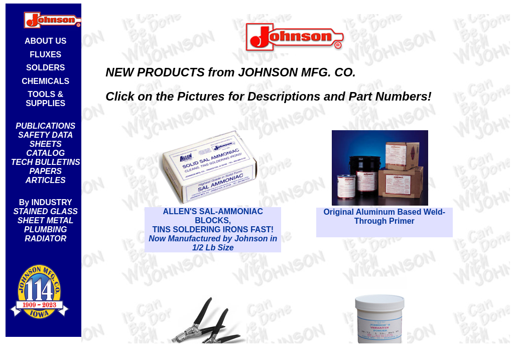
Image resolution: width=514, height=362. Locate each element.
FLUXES (45, 54)
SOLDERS (45, 67)
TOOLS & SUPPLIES (45, 99)
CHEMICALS (45, 81)
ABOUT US (46, 41)
